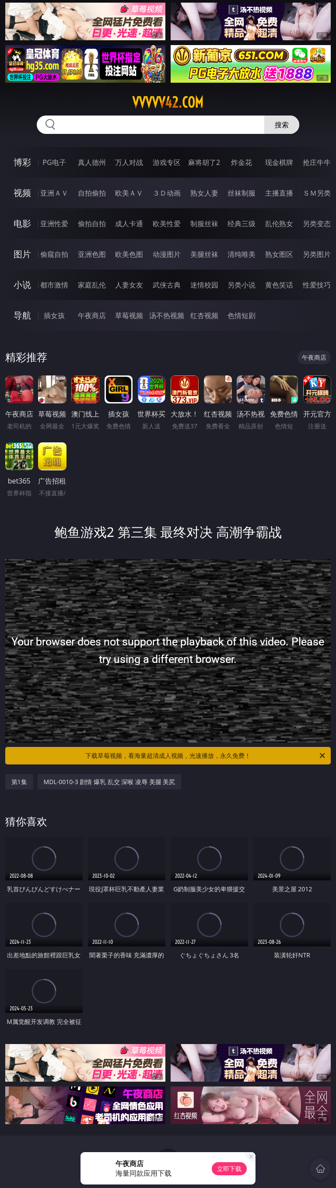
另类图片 (317, 254)
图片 (22, 254)
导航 (22, 315)
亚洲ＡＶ (54, 193)
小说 (22, 285)
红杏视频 (204, 315)
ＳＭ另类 (317, 193)
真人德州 (92, 162)
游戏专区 (167, 162)
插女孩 (54, 315)
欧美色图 (129, 254)
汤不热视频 (166, 315)
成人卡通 (129, 223)
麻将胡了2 (204, 162)
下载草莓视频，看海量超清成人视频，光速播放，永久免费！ (205, 755)
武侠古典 (167, 285)
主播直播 (279, 193)
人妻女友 (129, 285)
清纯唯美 (242, 254)
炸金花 (241, 162)
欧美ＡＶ (129, 193)
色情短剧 (242, 315)
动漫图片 (167, 254)
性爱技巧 (317, 285)
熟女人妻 (204, 193)
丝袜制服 (242, 193)
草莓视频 (129, 315)
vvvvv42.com (167, 102)
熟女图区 (279, 254)
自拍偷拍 (92, 193)
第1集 (19, 782)
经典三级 (242, 223)
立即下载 (229, 1168)
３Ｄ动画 (167, 193)
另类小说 (242, 285)
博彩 (22, 162)
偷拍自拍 (92, 223)
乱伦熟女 (279, 223)
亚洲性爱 (54, 223)
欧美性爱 (167, 223)
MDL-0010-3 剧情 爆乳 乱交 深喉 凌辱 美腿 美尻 (109, 782)
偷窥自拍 (54, 254)
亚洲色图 (92, 254)
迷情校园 (204, 285)
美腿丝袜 (204, 254)
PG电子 (54, 162)
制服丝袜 (204, 223)
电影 (22, 223)
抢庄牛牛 (317, 162)
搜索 (282, 125)
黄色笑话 (279, 285)
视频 (22, 193)
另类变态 (317, 223)
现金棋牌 (279, 162)
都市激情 (54, 285)
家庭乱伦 (92, 285)
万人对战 (129, 162)
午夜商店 (92, 315)
